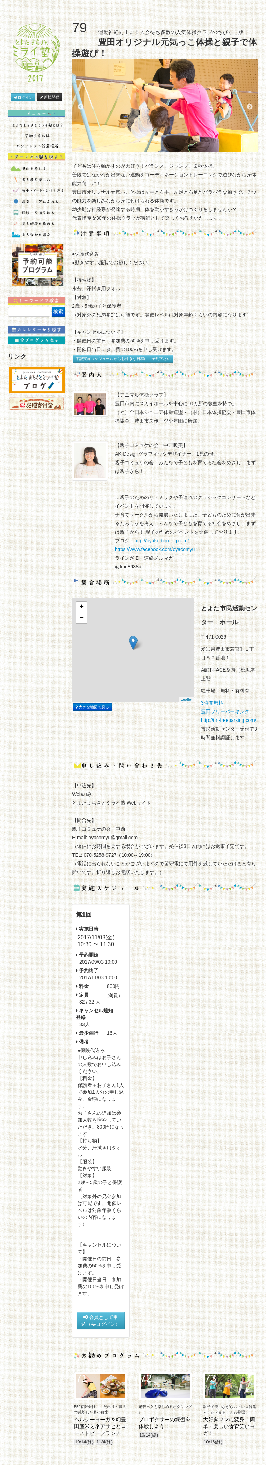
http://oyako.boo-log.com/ (161, 540)
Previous (80, 106)
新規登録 (49, 97)
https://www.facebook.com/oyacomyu (155, 549)
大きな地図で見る (92, 707)
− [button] (81, 618)
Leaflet (186, 699)
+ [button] (81, 607)
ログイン (23, 97)
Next (249, 106)
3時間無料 (214, 703)
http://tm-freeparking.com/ (228, 720)
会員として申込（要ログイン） (100, 1320)
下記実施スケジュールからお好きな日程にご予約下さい (123, 359)
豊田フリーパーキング (225, 711)
